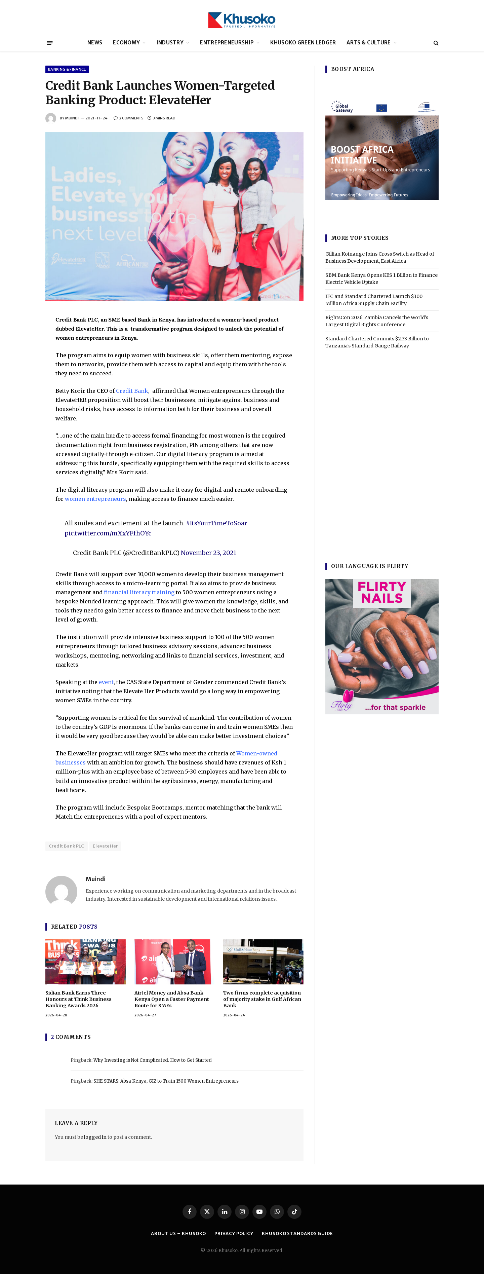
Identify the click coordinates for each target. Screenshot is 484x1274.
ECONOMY (126, 42)
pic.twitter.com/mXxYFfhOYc (108, 533)
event (106, 682)
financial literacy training (139, 592)
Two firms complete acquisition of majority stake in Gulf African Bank (262, 999)
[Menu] (50, 42)
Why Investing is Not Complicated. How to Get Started (152, 1060)
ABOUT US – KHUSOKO (178, 1233)
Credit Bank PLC (66, 846)
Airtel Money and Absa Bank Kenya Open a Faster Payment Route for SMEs (171, 999)
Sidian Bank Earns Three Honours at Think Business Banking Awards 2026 (78, 999)
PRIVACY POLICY (233, 1233)
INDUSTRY (170, 42)
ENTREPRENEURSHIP (227, 42)
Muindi (72, 118)
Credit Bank (132, 390)
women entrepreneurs (95, 498)
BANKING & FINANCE (67, 69)
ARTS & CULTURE (369, 42)
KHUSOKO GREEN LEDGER (303, 42)
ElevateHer (105, 846)
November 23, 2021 (208, 553)
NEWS (94, 42)
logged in (95, 1137)
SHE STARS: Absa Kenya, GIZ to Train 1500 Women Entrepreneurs (166, 1081)
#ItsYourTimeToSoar (216, 523)
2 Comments (129, 118)
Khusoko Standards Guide (297, 1233)
